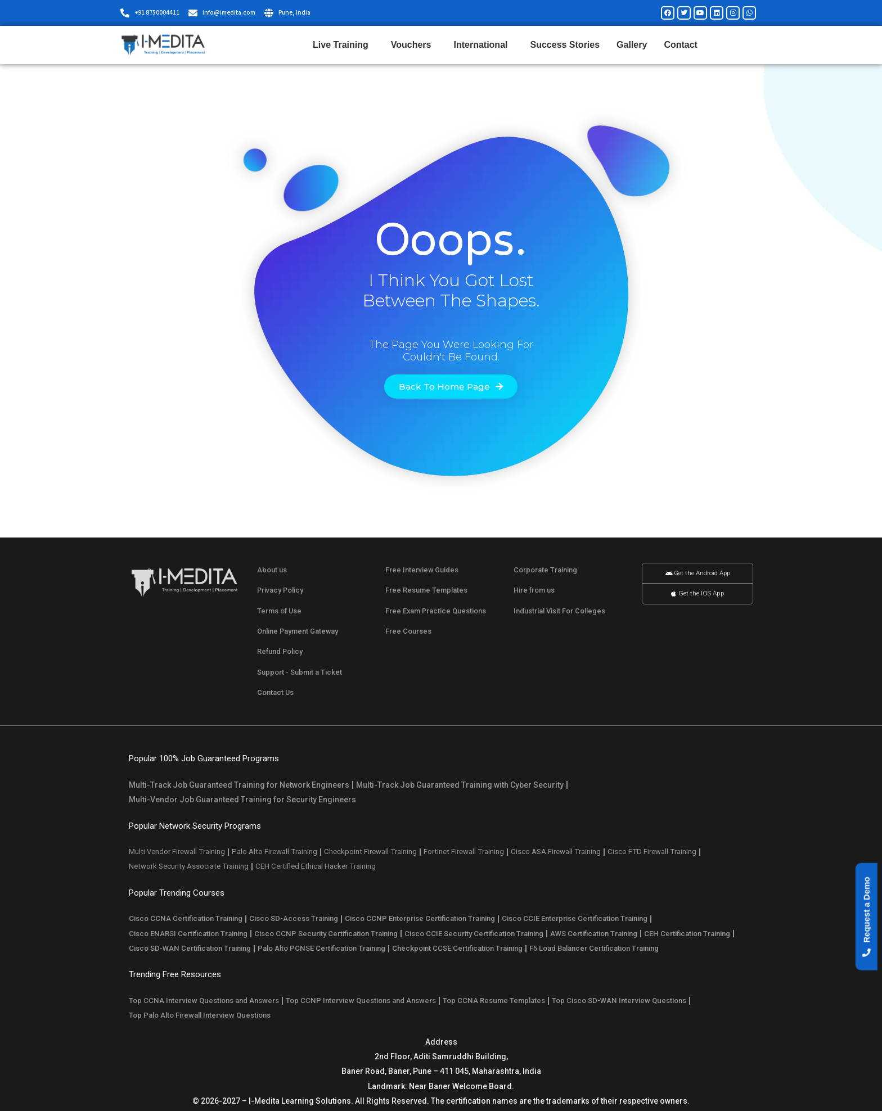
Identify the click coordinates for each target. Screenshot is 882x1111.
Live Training (343, 45)
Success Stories (565, 44)
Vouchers (414, 45)
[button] (867, 916)
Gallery (631, 44)
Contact (681, 44)
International (483, 45)
